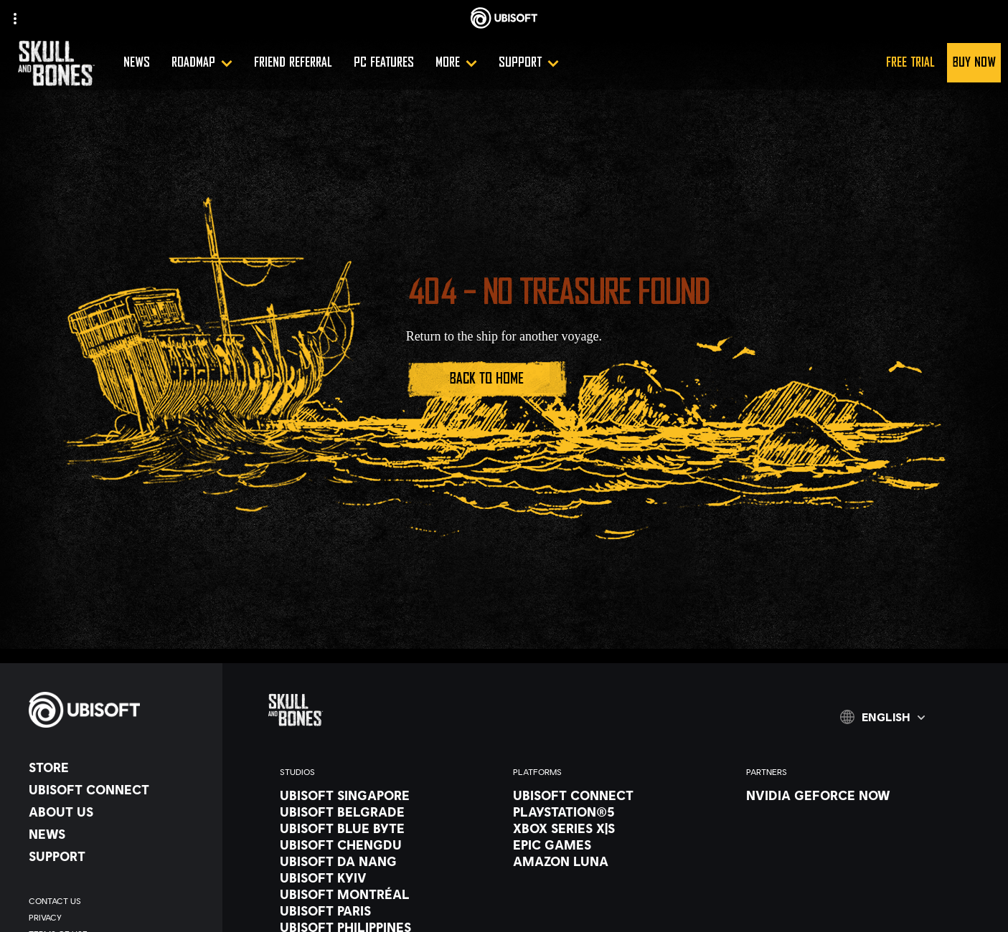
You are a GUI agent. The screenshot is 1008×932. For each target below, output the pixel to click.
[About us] (118, 811)
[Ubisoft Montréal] (382, 894)
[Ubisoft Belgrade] (382, 811)
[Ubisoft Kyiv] (382, 877)
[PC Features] (384, 63)
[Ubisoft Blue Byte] (382, 828)
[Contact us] (118, 900)
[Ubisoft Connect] (118, 789)
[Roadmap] (202, 63)
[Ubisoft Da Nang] (382, 861)
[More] (456, 63)
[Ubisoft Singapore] (382, 795)
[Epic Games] (615, 844)
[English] (882, 717)
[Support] (529, 63)
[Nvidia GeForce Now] (848, 795)
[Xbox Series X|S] (615, 828)
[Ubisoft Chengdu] (382, 844)
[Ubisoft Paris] (382, 910)
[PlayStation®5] (615, 811)
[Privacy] (118, 917)
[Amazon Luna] (615, 861)
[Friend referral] (293, 63)
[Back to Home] (487, 379)
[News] (137, 63)
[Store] (118, 767)
